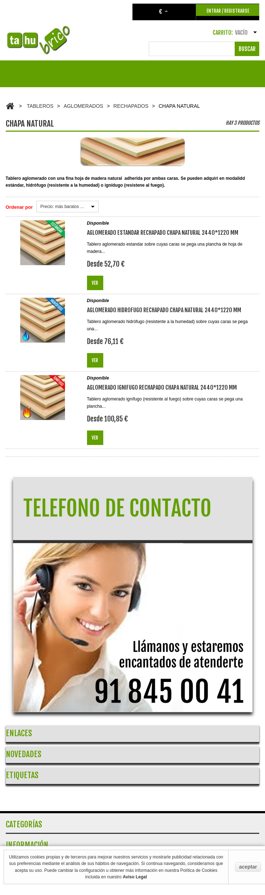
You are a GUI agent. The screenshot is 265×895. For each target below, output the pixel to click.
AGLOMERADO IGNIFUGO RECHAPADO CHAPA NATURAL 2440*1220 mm (162, 387)
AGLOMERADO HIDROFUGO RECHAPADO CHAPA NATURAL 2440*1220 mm (164, 310)
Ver (95, 283)
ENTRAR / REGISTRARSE (228, 11)
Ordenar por (19, 207)
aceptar (248, 867)
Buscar (247, 48)
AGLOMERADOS (83, 106)
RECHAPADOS (130, 106)
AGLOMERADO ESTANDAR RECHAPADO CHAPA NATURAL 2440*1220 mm (162, 232)
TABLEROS (40, 106)
